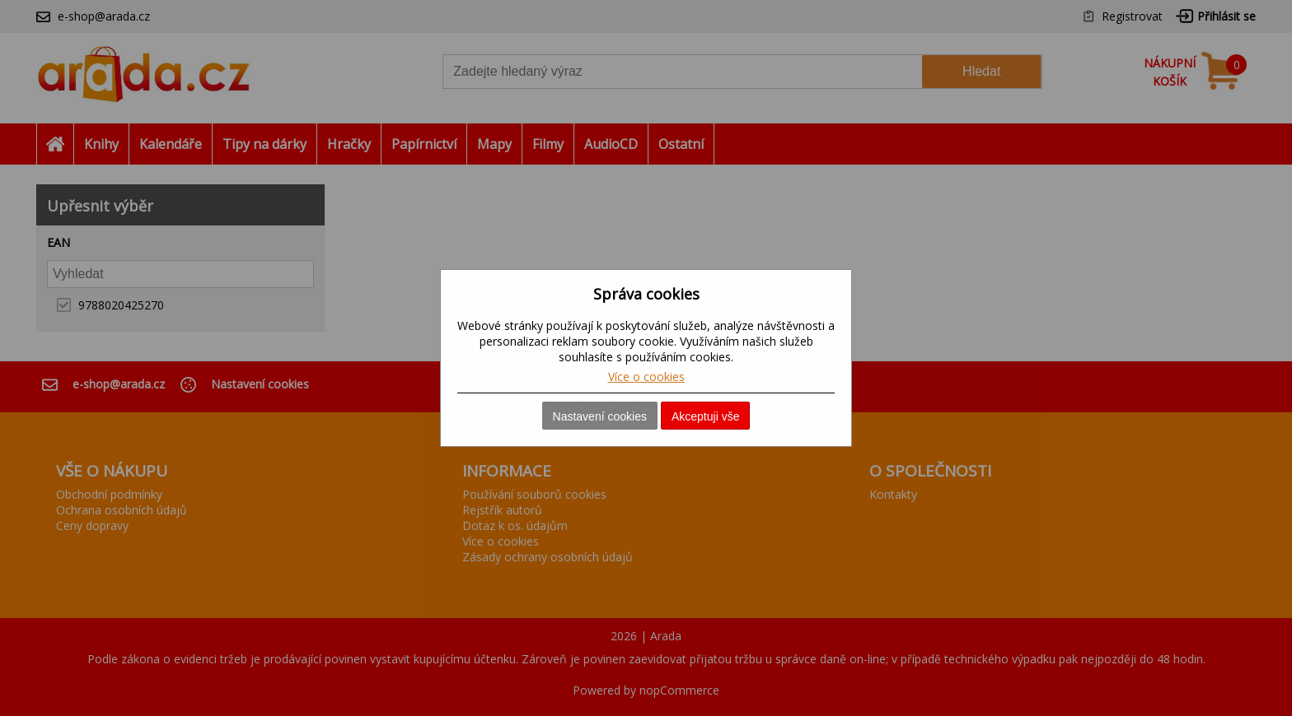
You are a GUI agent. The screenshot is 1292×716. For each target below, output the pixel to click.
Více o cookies (646, 376)
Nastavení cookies (600, 416)
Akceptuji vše (705, 416)
